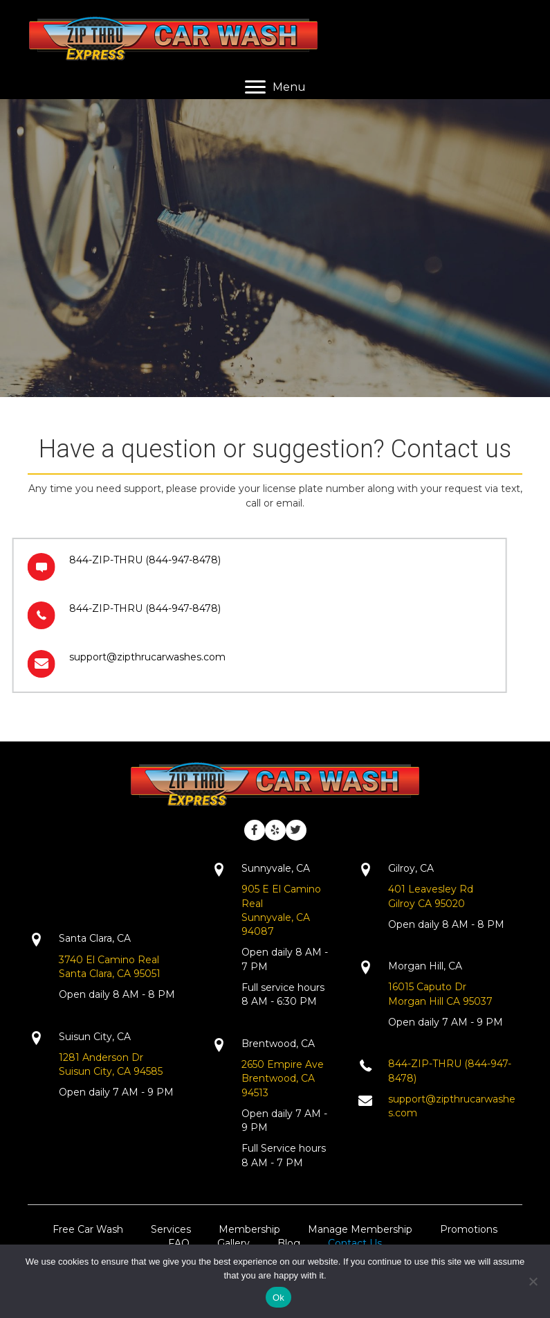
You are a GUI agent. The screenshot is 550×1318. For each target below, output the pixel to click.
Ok (278, 1297)
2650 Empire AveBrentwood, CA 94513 (282, 1078)
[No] (533, 1281)
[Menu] (275, 87)
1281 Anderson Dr (101, 1057)
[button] (254, 830)
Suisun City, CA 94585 (111, 1071)
